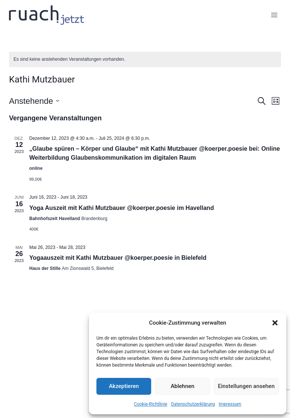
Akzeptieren (124, 386)
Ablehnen (182, 386)
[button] (275, 323)
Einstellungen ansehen (246, 386)
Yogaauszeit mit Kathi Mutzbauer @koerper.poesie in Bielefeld (117, 258)
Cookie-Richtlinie (150, 404)
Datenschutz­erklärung (193, 404)
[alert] (145, 59)
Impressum (230, 404)
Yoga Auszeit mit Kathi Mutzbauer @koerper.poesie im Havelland (121, 208)
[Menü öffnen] (274, 15)
